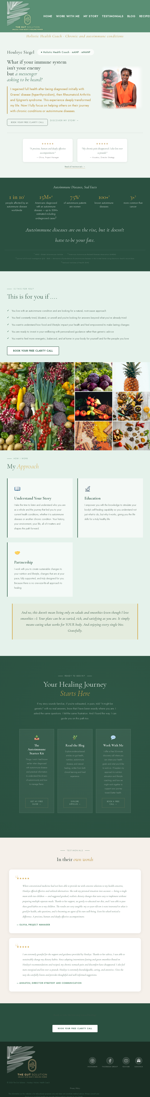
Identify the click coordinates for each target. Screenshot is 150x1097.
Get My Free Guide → (36, 802)
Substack (138, 1062)
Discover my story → (64, 120)
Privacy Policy (75, 1088)
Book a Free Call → (113, 802)
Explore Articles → (75, 802)
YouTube (126, 1062)
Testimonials (112, 16)
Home (48, 16)
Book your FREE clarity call (27, 122)
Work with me (68, 16)
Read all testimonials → (75, 166)
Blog (131, 16)
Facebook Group (110, 1062)
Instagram (92, 1062)
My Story (90, 16)
